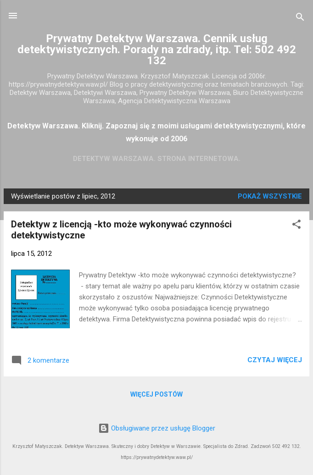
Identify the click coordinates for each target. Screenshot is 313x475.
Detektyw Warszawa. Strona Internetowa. (156, 159)
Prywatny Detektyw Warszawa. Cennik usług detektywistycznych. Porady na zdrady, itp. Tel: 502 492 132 (156, 49)
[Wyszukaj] (300, 19)
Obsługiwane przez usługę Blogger (156, 428)
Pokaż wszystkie (270, 196)
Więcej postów (156, 394)
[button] (296, 226)
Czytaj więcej (274, 360)
